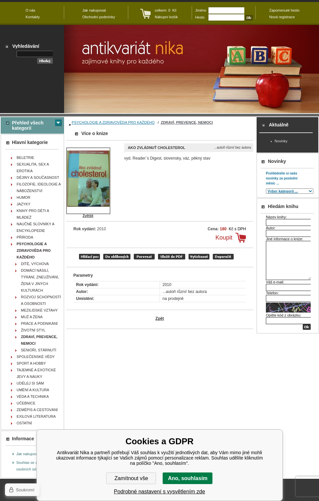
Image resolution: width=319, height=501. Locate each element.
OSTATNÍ (24, 423)
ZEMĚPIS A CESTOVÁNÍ (37, 410)
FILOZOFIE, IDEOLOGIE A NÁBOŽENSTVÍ (39, 187)
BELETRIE (25, 158)
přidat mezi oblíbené (116, 256)
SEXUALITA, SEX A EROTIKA (33, 167)
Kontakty (33, 17)
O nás (30, 10)
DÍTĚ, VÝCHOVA (35, 264)
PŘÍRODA (25, 237)
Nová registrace (282, 17)
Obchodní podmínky (98, 17)
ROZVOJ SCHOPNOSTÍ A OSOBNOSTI (41, 300)
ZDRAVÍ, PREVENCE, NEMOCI (187, 122)
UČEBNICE (26, 403)
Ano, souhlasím (187, 478)
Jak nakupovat (28, 454)
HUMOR (24, 197)
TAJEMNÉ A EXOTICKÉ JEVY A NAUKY (36, 373)
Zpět (159, 318)
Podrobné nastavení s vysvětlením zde (159, 491)
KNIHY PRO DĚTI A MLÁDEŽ (33, 214)
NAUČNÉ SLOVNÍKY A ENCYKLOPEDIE (35, 227)
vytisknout (199, 256)
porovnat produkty (144, 256)
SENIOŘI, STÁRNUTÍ (38, 350)
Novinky (281, 141)
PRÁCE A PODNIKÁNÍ (39, 323)
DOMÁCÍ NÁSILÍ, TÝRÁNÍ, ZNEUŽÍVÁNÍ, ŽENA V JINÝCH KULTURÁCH (40, 280)
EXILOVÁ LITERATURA (36, 416)
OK (307, 327)
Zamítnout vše (131, 478)
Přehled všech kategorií (27, 125)
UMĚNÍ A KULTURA (33, 390)
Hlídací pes (89, 256)
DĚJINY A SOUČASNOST (38, 177)
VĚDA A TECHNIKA (33, 396)
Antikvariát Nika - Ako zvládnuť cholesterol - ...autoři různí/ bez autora (191, 69)
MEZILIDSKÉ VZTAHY (39, 310)
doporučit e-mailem (223, 256)
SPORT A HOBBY (31, 363)
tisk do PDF (171, 256)
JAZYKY (24, 204)
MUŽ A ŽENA (31, 317)
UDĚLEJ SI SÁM (30, 383)
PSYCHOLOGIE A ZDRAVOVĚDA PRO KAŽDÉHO (113, 122)
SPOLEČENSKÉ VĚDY (36, 357)
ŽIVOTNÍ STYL (33, 330)
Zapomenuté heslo (284, 10)
